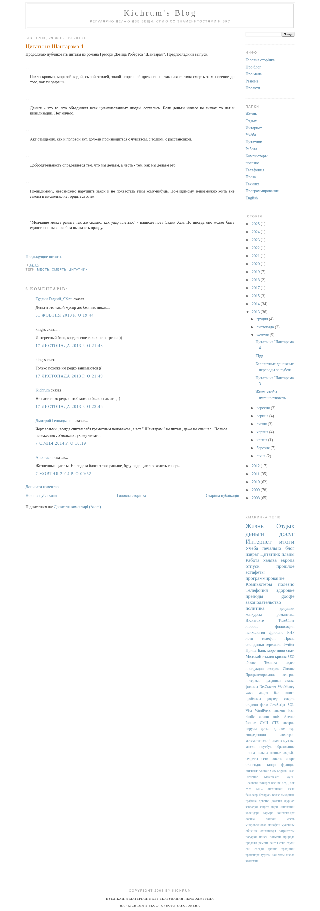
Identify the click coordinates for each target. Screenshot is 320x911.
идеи (274, 807)
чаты (281, 855)
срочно (273, 849)
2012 (256, 466)
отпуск (252, 566)
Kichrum (43, 390)
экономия (252, 861)
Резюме (252, 81)
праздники (273, 681)
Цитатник (78, 269)
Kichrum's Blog (160, 12)
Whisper (264, 783)
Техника (253, 184)
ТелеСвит (286, 620)
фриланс (276, 632)
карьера (268, 813)
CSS (273, 771)
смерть (59, 269)
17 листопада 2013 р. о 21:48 (69, 345)
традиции (288, 849)
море (271, 650)
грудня (262, 319)
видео (290, 663)
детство (264, 801)
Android (264, 771)
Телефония (255, 170)
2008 (256, 498)
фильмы (252, 687)
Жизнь (251, 114)
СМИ (264, 723)
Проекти (253, 88)
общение (252, 831)
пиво (281, 650)
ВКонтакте (255, 620)
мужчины (288, 825)
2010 (256, 482)
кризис (281, 656)
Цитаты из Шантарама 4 (54, 46)
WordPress (263, 711)
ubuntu (264, 717)
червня (262, 432)
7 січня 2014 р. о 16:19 (61, 443)
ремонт (263, 843)
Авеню (289, 717)
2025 (256, 224)
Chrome (288, 669)
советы (277, 759)
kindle (250, 717)
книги (290, 693)
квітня (262, 440)
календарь (252, 813)
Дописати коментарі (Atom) (77, 507)
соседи (259, 849)
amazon (279, 711)
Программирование (262, 191)
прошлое (285, 566)
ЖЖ (248, 789)
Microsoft (253, 656)
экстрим (273, 669)
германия (273, 644)
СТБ (275, 723)
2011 (256, 474)
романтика (285, 614)
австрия (288, 723)
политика (255, 608)
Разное (251, 723)
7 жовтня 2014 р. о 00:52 (63, 474)
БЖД (285, 783)
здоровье (285, 590)
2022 (256, 248)
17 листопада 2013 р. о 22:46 (69, 406)
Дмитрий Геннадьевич (55, 420)
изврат (252, 554)
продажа (251, 843)
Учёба (251, 135)
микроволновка (256, 825)
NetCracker (268, 687)
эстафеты (255, 572)
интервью (253, 681)
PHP (290, 632)
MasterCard (271, 777)
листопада (265, 327)
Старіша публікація (222, 495)
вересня (263, 408)
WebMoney (286, 687)
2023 (256, 240)
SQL (291, 705)
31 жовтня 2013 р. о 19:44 (65, 315)
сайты (274, 843)
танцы (271, 765)
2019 (256, 272)
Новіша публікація (41, 495)
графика (251, 801)
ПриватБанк (256, 650)
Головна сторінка (131, 495)
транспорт (252, 855)
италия (268, 656)
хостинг (252, 771)
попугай (275, 837)
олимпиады (268, 831)
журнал (289, 801)
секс (282, 843)
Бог (292, 783)
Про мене (254, 74)
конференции (256, 735)
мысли (251, 747)
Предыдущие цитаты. (44, 257)
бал (277, 693)
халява (270, 560)
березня (263, 448)
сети (264, 759)
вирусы (251, 729)
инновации (287, 807)
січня (261, 456)
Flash (291, 771)
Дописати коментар (42, 487)
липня (262, 424)
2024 (256, 232)
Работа (251, 149)
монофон (274, 825)
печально (271, 548)
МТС (259, 789)
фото (264, 705)
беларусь (265, 795)
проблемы (253, 699)
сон (248, 849)
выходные (287, 795)
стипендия (254, 765)
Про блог (253, 67)
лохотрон (287, 735)
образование (285, 747)
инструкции (255, 669)
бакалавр (252, 795)
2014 (256, 304)
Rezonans (252, 783)
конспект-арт (285, 813)
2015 (256, 296)
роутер (272, 699)
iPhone (251, 663)
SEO (291, 657)
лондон (271, 819)
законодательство (263, 602)
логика (250, 819)
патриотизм (286, 831)
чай (274, 855)
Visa (249, 711)
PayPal (290, 777)
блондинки (255, 644)
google (287, 596)
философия (284, 626)
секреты (252, 759)
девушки (287, 608)
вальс (276, 795)
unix (276, 717)
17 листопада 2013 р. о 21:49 (69, 376)
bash (291, 711)
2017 (256, 288)
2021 (256, 256)
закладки (252, 807)
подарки (251, 837)
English (252, 198)
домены (277, 801)
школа (290, 855)
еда (292, 729)
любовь (252, 626)
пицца (250, 753)
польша (262, 753)
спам (290, 650)
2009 (256, 490)
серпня (262, 416)
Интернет (254, 128)
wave (249, 693)
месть (43, 269)
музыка (288, 741)
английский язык (281, 789)
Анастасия (45, 457)
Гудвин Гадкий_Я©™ (54, 299)
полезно (252, 163)
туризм (265, 855)
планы (288, 554)
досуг (286, 533)
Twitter (288, 644)
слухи (290, 843)
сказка (289, 681)
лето (249, 638)
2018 (256, 280)
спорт (290, 759)
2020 (256, 264)
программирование (265, 578)
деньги (255, 533)
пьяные (275, 753)
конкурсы (254, 614)
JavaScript (277, 705)
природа (288, 837)
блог (289, 548)
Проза (251, 177)
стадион (252, 705)
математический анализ (264, 741)
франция (287, 765)
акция (263, 693)
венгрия (288, 675)
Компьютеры (257, 156)
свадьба (288, 753)
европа (287, 560)
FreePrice (252, 777)
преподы (254, 596)
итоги (286, 541)
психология (255, 632)
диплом (279, 729)
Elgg (259, 356)
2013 (256, 312)
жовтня (263, 335)
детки (265, 729)
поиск (263, 837)
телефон (269, 638)
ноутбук (266, 747)
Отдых (251, 121)
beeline (276, 783)
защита (264, 807)
